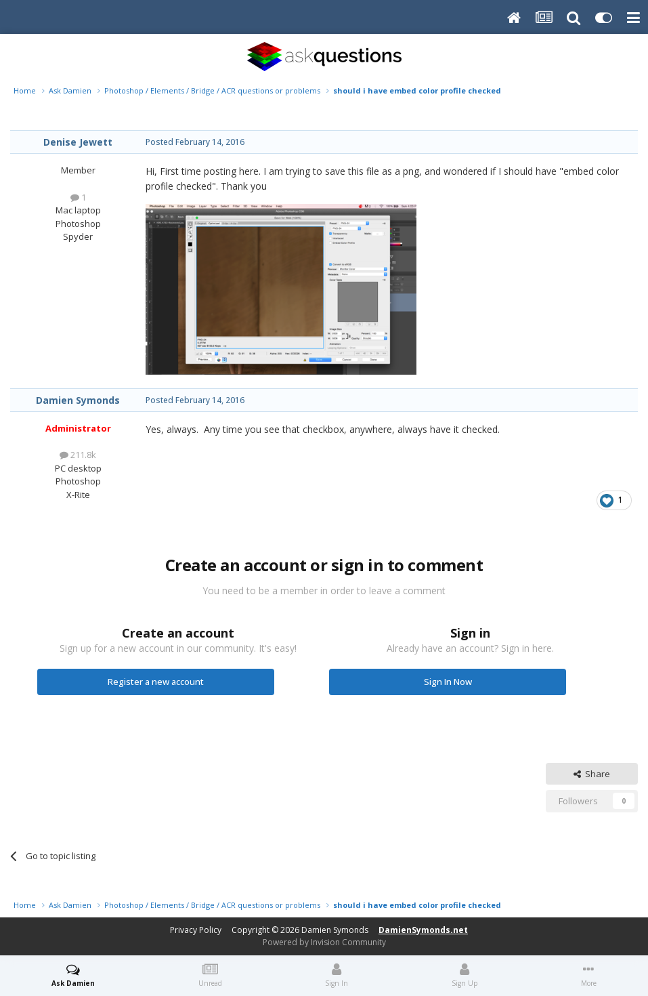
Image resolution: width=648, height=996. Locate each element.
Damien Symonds (78, 400)
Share (592, 774)
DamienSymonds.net (423, 930)
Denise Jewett (77, 142)
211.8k (78, 455)
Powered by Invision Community (324, 942)
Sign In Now (448, 682)
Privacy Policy (195, 930)
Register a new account (156, 682)
